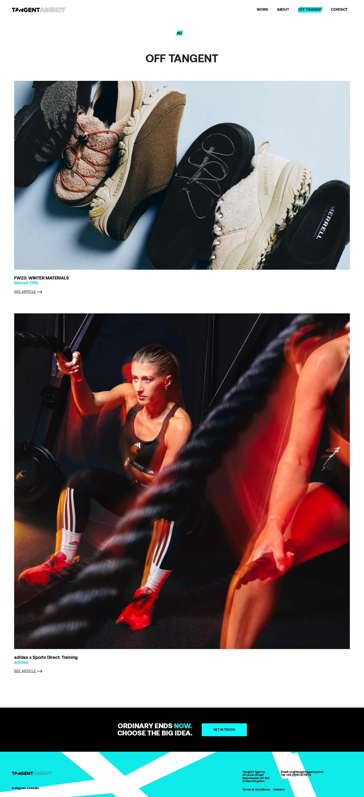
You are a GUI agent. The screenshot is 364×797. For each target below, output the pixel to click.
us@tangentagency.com (306, 772)
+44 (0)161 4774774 (298, 775)
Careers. (279, 789)
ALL (179, 33)
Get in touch (224, 729)
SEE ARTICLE (28, 292)
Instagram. (19, 788)
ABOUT (283, 9)
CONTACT (339, 9)
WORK (262, 9)
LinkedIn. (33, 788)
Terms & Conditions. (256, 789)
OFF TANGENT (310, 9)
